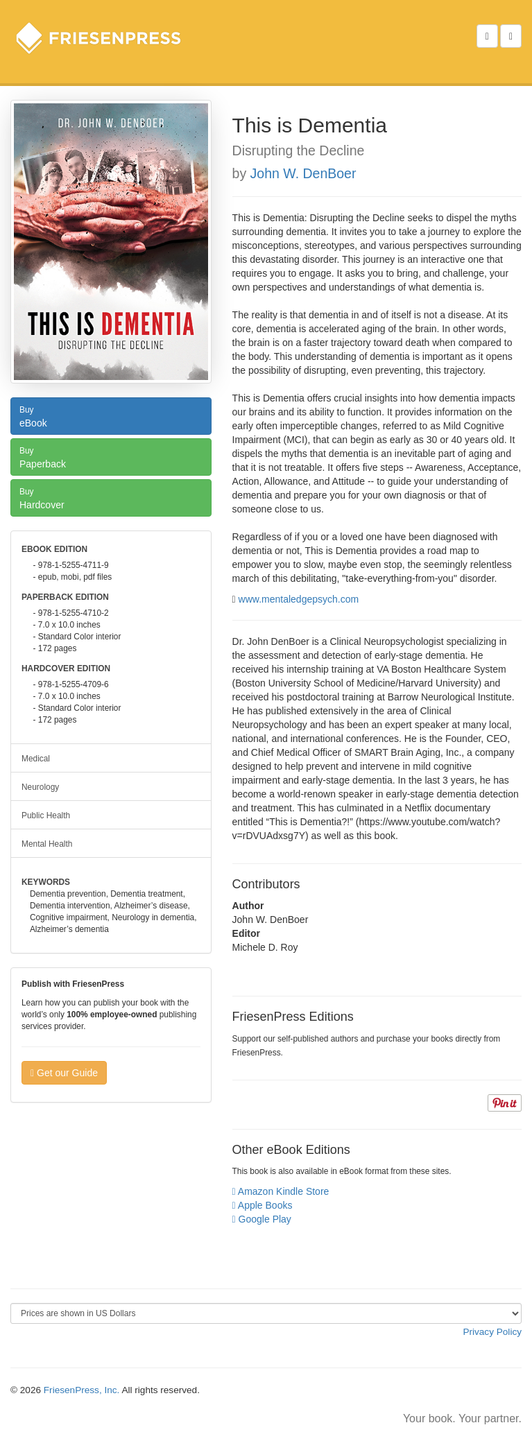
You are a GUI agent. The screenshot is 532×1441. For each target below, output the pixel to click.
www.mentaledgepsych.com (299, 599)
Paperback (111, 456)
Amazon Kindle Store (280, 1191)
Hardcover (111, 497)
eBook (111, 415)
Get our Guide (64, 1072)
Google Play (261, 1219)
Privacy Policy (492, 1332)
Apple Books (262, 1205)
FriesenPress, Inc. (82, 1390)
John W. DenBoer (303, 173)
